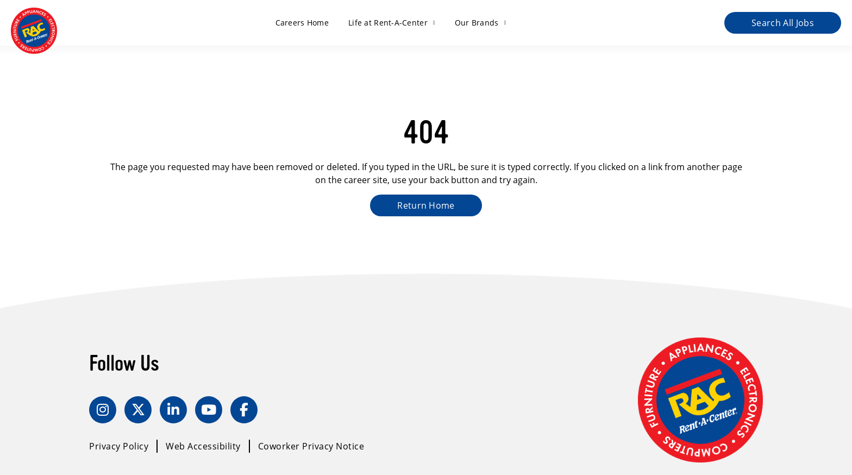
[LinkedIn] (173, 409)
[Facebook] (244, 409)
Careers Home (302, 22)
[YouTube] (208, 409)
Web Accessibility (203, 446)
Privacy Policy (118, 446)
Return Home (426, 205)
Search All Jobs (782, 23)
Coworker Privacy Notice (311, 446)
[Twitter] (138, 409)
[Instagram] (102, 409)
